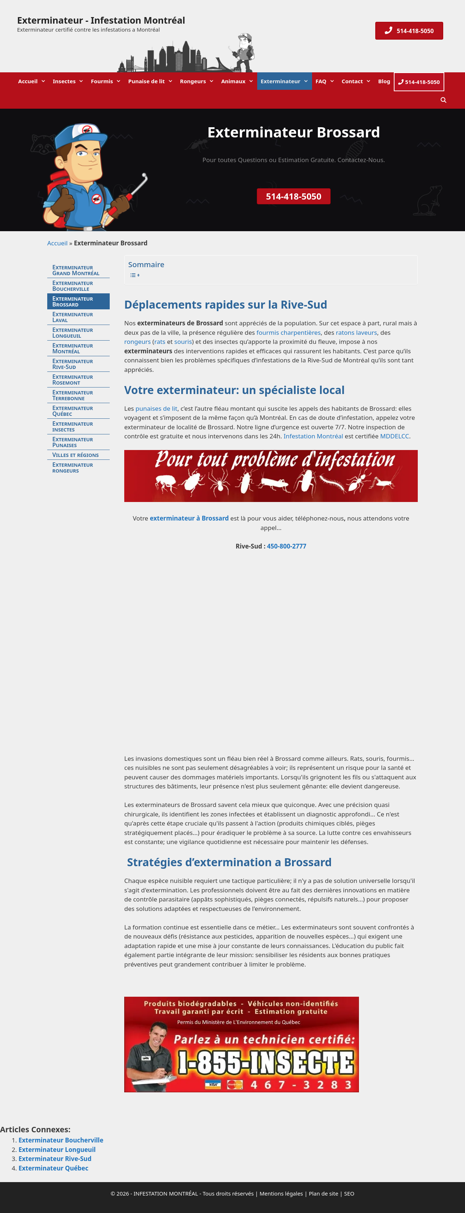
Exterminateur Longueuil (72, 333)
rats (160, 341)
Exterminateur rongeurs (72, 467)
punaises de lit (156, 408)
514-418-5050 (419, 81)
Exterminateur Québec (72, 411)
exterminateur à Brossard (189, 518)
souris (183, 341)
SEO (349, 1193)
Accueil (33, 81)
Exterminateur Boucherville (72, 286)
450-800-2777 (286, 546)
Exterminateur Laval (72, 317)
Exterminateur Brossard (72, 301)
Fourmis (108, 81)
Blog (384, 81)
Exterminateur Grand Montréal (76, 270)
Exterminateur (286, 81)
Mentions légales (281, 1193)
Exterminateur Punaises (72, 442)
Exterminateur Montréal (72, 348)
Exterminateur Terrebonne (72, 395)
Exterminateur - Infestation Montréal (101, 20)
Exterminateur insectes (72, 426)
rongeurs (137, 341)
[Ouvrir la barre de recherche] (443, 100)
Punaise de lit (152, 81)
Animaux (239, 81)
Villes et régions (75, 455)
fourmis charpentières (288, 332)
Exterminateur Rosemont (72, 379)
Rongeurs (199, 81)
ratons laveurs (355, 332)
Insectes (70, 81)
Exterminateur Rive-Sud (72, 364)
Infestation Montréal (313, 436)
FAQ (327, 81)
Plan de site (323, 1193)
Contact (358, 81)
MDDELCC (394, 436)
